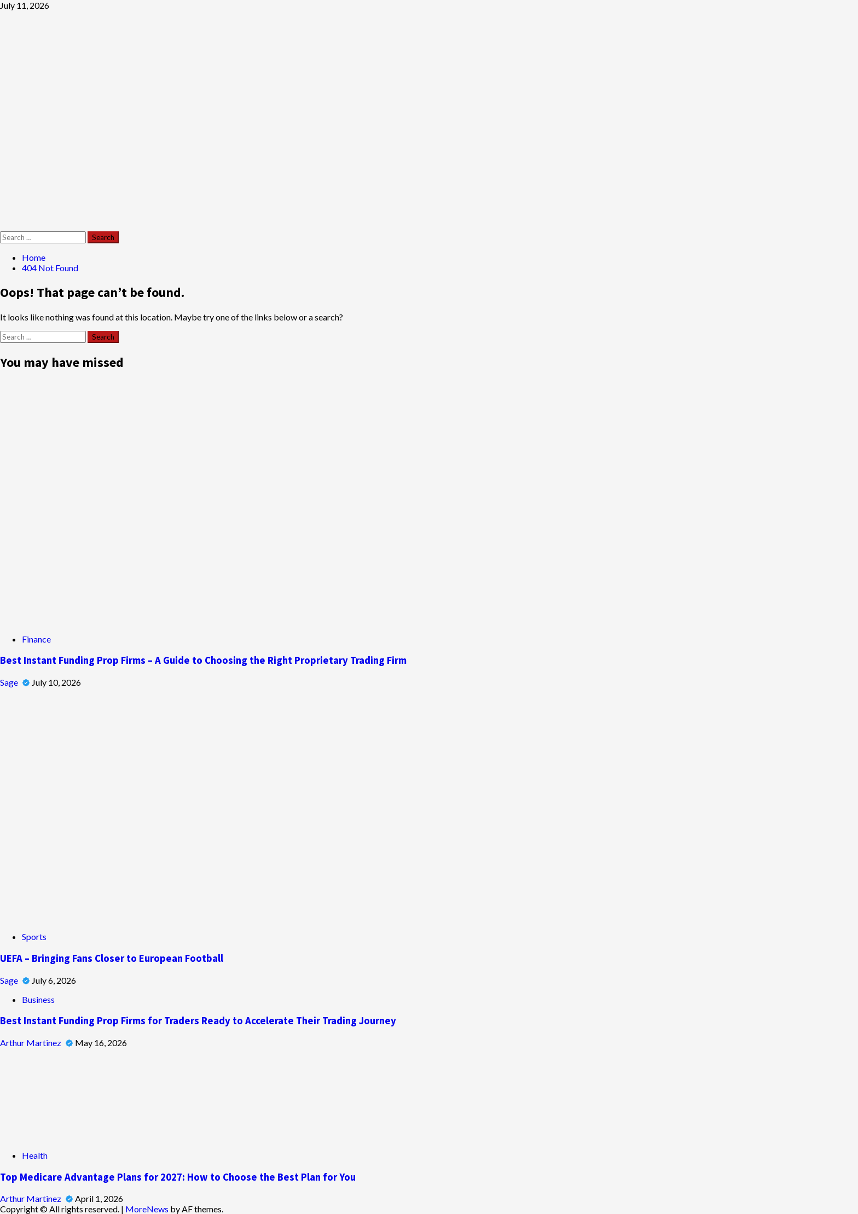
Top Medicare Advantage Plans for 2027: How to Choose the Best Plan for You (178, 1177)
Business (38, 999)
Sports (34, 936)
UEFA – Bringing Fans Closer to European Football (111, 958)
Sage (10, 682)
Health (35, 1155)
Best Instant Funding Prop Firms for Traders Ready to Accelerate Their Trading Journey (198, 1020)
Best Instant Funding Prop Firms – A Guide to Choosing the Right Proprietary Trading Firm (203, 660)
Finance (36, 639)
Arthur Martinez (31, 1042)
